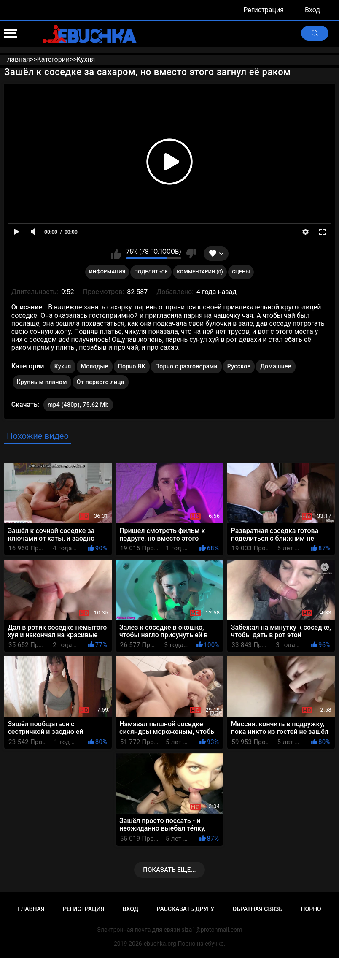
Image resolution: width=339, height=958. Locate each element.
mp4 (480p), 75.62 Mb (78, 404)
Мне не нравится (191, 253)
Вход (312, 10)
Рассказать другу (185, 909)
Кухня (62, 366)
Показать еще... (169, 870)
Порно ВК (131, 366)
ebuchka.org (160, 943)
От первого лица (100, 382)
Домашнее (275, 366)
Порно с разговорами (186, 366)
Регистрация (263, 10)
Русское (238, 366)
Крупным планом (42, 382)
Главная (31, 909)
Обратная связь (257, 909)
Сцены (241, 272)
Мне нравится (116, 253)
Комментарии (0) (200, 272)
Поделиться (151, 272)
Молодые (94, 366)
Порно (311, 909)
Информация (107, 272)
